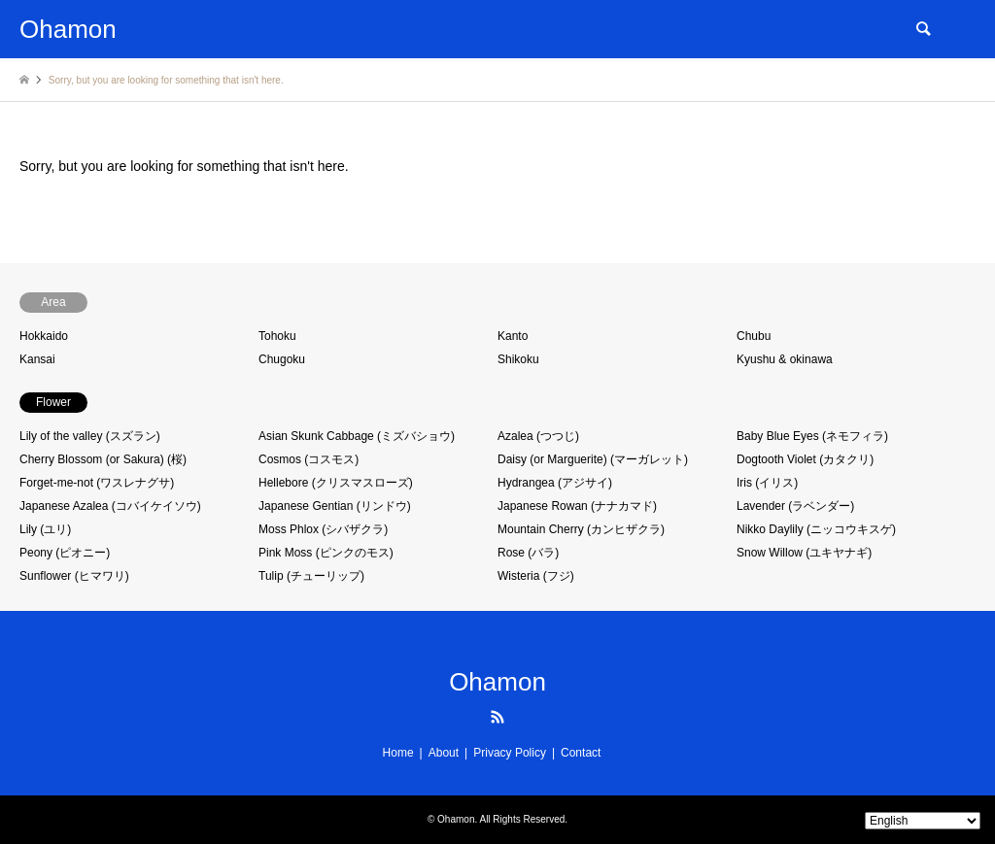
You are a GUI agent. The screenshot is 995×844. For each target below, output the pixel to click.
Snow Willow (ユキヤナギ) (804, 552)
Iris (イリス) (767, 483)
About (444, 753)
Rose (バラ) (528, 552)
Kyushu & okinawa (785, 359)
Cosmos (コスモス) (308, 459)
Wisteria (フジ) (536, 576)
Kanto (513, 336)
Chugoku (281, 359)
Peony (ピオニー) (64, 552)
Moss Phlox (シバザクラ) (323, 529)
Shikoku (518, 359)
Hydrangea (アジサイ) (555, 483)
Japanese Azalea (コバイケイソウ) (110, 506)
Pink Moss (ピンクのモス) (326, 552)
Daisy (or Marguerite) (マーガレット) (593, 459)
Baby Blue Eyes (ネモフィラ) (812, 436)
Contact (580, 753)
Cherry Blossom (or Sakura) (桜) (103, 459)
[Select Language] (922, 820)
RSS (497, 717)
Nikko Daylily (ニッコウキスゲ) (816, 529)
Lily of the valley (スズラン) (89, 436)
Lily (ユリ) (45, 529)
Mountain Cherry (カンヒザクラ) (581, 529)
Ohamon (497, 681)
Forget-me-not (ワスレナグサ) (96, 483)
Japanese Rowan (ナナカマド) (577, 506)
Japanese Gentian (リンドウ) (334, 506)
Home (398, 753)
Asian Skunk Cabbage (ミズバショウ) (356, 436)
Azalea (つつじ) (538, 436)
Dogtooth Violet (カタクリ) (805, 459)
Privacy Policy (509, 753)
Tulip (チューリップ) (311, 576)
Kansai (37, 359)
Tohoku (277, 336)
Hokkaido (43, 336)
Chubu (754, 336)
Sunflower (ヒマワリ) (74, 576)
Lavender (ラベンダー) (795, 506)
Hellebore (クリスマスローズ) (335, 483)
